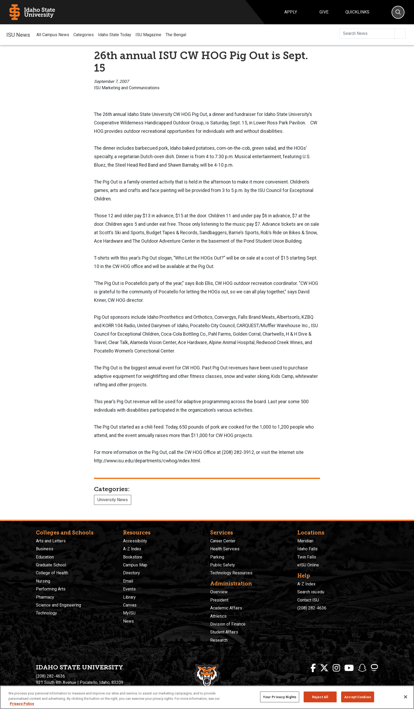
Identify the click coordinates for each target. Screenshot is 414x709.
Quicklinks (357, 12)
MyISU (129, 613)
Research (219, 640)
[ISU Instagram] (336, 668)
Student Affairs (224, 632)
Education (45, 557)
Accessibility (135, 540)
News (128, 621)
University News (112, 499)
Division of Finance (228, 624)
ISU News (18, 34)
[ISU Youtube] (349, 668)
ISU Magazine (148, 34)
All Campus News (52, 34)
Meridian (305, 540)
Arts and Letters (51, 540)
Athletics (218, 616)
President (219, 600)
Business (44, 548)
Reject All (320, 697)
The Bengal (176, 34)
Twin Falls (306, 557)
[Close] (405, 697)
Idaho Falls (307, 548)
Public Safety (222, 564)
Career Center (223, 540)
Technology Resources (231, 572)
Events (129, 588)
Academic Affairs (226, 608)
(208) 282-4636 (311, 608)
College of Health (52, 572)
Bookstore (132, 557)
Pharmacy (45, 597)
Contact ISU (308, 600)
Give (323, 12)
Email (128, 581)
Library (129, 597)
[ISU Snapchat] (362, 668)
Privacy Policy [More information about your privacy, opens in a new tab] (22, 704)
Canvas (130, 605)
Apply (290, 12)
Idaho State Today (114, 34)
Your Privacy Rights (279, 697)
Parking (217, 557)
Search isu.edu (310, 591)
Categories (83, 34)
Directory (131, 572)
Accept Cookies (357, 697)
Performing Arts (50, 588)
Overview (219, 591)
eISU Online (308, 564)
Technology (46, 613)
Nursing (43, 581)
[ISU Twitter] (324, 668)
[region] (207, 697)
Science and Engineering (58, 605)
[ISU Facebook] (313, 668)
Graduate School (51, 564)
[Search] (398, 12)
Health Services (224, 548)
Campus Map (135, 564)
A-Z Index (132, 548)
